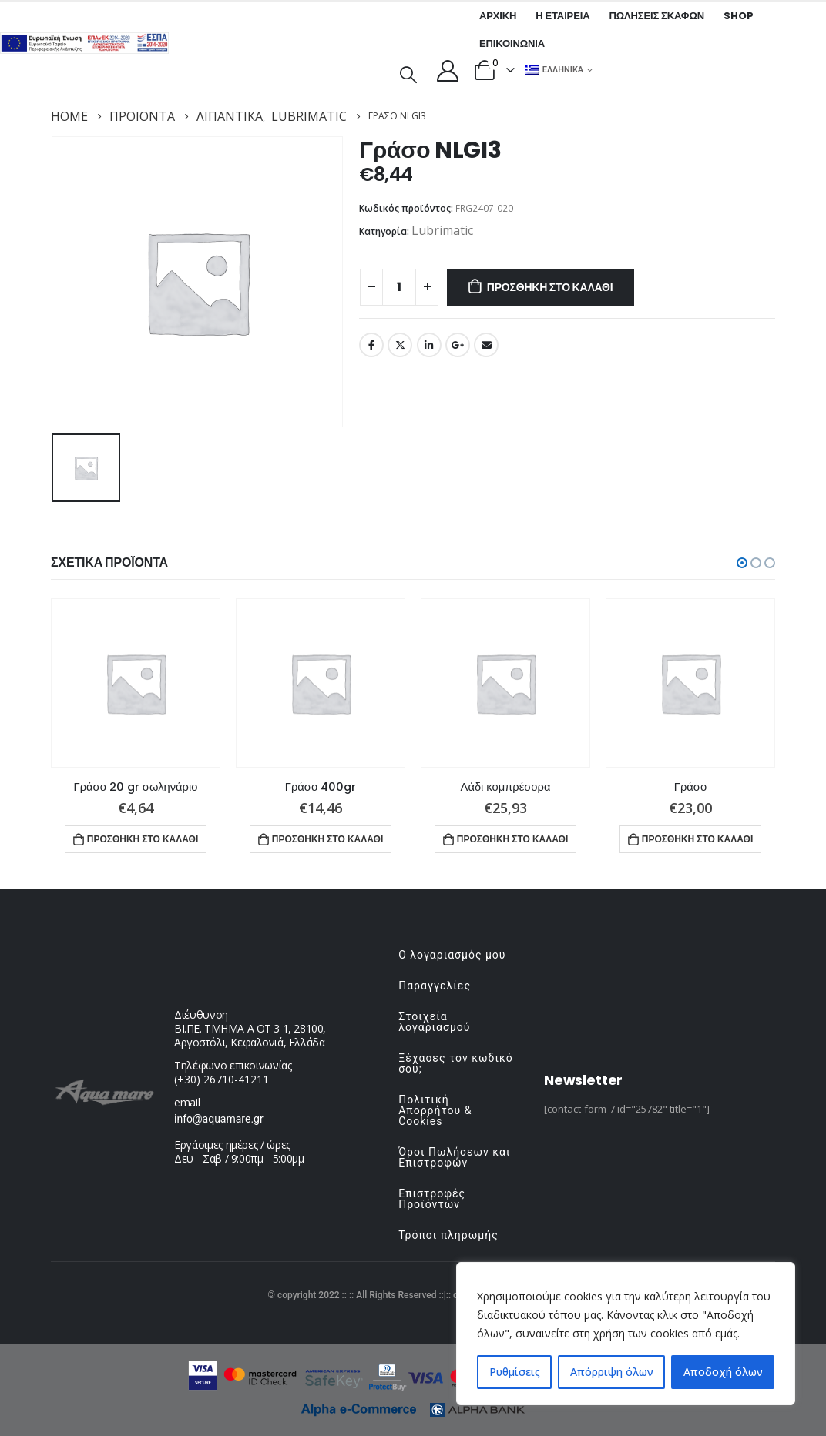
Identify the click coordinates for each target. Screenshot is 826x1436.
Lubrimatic (442, 230)
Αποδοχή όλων (723, 1371)
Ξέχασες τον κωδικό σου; (455, 1063)
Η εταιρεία (562, 15)
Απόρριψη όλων (611, 1371)
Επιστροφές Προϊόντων (431, 1198)
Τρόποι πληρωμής (448, 1235)
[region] (625, 1333)
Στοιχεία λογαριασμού (434, 1021)
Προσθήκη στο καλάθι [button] (143, 838)
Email (486, 345)
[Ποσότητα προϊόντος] (399, 287)
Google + (457, 345)
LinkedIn (429, 345)
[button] (742, 563)
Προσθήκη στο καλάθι (550, 287)
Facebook (371, 345)
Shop (738, 15)
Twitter (400, 345)
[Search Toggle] (408, 73)
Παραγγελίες (434, 985)
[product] (136, 683)
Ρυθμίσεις (514, 1371)
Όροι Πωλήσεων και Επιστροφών (454, 1157)
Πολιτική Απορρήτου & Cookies (435, 1110)
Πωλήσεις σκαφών (656, 15)
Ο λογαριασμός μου (451, 955)
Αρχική (497, 15)
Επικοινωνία (512, 43)
